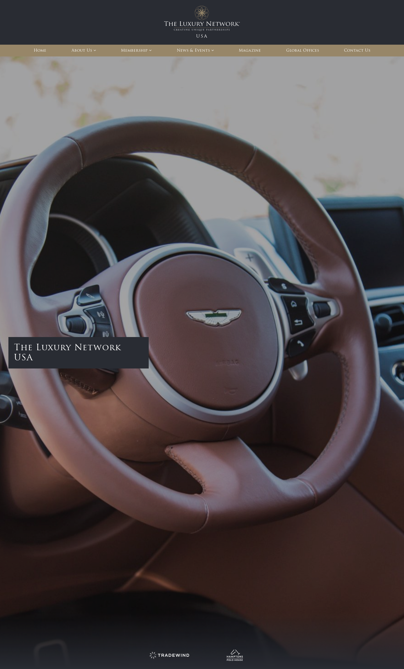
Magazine (250, 50)
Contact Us (357, 50)
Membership (134, 50)
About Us (82, 50)
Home (40, 50)
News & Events (193, 50)
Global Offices (302, 50)
